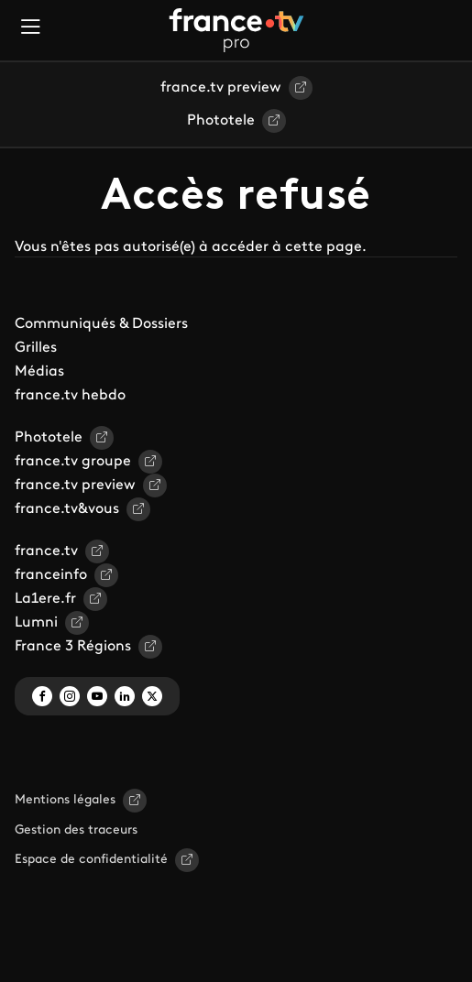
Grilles (36, 348)
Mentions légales (65, 800)
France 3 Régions (73, 646)
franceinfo (51, 575)
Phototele (221, 121)
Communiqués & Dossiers (101, 324)
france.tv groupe (73, 461)
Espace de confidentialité (91, 860)
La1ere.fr (45, 599)
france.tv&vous (67, 509)
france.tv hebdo (70, 395)
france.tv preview (220, 88)
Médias (39, 372)
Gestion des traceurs (76, 830)
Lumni (36, 623)
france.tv (46, 551)
